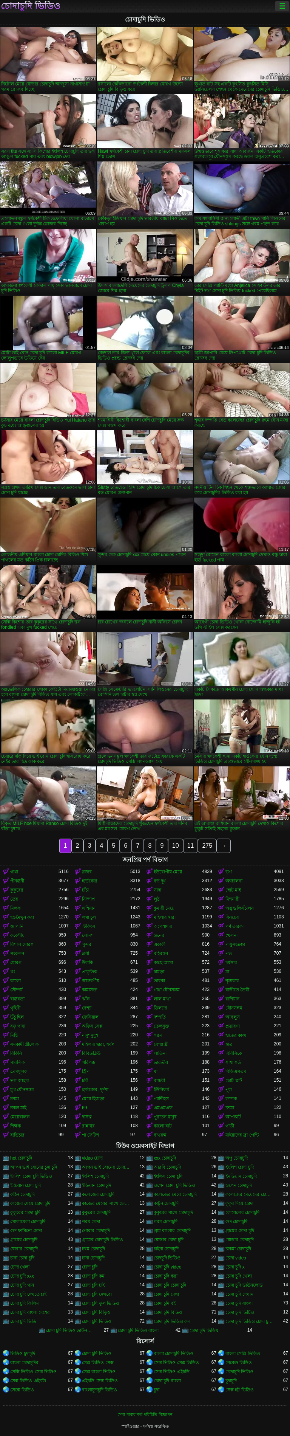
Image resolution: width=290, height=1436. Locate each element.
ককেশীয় (17, 935)
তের (14, 899)
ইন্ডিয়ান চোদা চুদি (25, 1185)
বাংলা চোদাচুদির (24, 1362)
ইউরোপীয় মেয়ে (168, 872)
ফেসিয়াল (90, 1017)
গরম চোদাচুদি (165, 1221)
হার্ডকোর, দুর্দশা (95, 1089)
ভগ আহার (19, 1080)
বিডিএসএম (235, 1071)
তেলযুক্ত (162, 1026)
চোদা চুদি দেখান (239, 1294)
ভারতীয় (161, 1062)
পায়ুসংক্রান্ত (235, 944)
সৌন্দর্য (16, 989)
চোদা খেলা (19, 1267)
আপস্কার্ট (233, 1117)
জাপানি (16, 926)
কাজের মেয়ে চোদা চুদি (30, 1203)
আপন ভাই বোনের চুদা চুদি (33, 1167)
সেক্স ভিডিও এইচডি (172, 1371)
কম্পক (231, 1098)
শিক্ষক (15, 1126)
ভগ (228, 872)
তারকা (159, 980)
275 (207, 845)
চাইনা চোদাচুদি (166, 1248)
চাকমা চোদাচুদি (238, 1248)
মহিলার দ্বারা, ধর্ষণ (98, 1044)
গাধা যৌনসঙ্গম (167, 989)
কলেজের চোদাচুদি (98, 1194)
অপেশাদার (163, 926)
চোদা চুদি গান (22, 1285)
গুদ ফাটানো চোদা (26, 1230)
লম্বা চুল (89, 917)
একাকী (159, 944)
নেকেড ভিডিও (238, 1362)
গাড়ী (229, 1126)
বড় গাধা (17, 1026)
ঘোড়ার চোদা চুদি (169, 1239)
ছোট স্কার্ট (233, 1080)
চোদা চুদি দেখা (166, 1294)
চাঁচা (85, 890)
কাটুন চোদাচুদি (166, 1203)
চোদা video (235, 1258)
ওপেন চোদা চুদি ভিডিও (174, 1185)
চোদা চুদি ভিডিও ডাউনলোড (70, 1330)
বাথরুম (160, 1135)
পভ (228, 953)
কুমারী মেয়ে (164, 908)
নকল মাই (18, 1107)
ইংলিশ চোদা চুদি (239, 1167)
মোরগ (16, 962)
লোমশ (88, 935)
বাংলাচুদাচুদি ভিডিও (99, 1390)
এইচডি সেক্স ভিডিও (100, 1380)
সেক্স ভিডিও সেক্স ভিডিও (176, 1362)
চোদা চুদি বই (165, 1303)
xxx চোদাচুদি (165, 1158)
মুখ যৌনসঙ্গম (22, 1089)
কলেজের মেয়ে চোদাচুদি (175, 1194)
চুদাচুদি (231, 1380)
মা (227, 971)
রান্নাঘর (88, 1126)
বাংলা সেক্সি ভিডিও (242, 1353)
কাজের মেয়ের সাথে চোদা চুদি (106, 1203)
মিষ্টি (14, 1035)
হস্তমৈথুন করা (22, 917)
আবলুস (232, 1017)
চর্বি (85, 1080)
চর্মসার (231, 962)
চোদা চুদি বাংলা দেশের (30, 1312)
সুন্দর (86, 944)
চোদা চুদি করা (165, 1276)
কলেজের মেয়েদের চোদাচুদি (249, 1194)
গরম (158, 1035)
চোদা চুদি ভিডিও (96, 1321)
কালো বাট (163, 1126)
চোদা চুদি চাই (93, 1285)
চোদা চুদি (89, 1267)
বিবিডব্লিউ (91, 1053)
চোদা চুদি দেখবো (97, 1294)
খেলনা (231, 935)
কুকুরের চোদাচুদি (96, 1212)
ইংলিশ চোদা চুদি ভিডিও (31, 1176)
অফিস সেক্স (92, 1026)
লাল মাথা (162, 999)
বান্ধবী (159, 1080)
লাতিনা (160, 1053)
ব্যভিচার (17, 1135)
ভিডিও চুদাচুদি (22, 1353)
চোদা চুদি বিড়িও (96, 1312)
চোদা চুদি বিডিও (168, 1312)
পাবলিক (17, 1062)
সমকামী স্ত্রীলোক (24, 1044)
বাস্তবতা (17, 999)
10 (175, 845)
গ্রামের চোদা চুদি (239, 1230)
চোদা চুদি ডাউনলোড (244, 1285)
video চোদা (92, 1158)
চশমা (14, 1098)
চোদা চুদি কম (93, 1276)
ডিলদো (160, 1008)
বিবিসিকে (233, 1053)
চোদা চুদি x (235, 1267)
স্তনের (159, 935)
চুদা (156, 1390)
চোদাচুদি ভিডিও (30, 6)
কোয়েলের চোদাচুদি (242, 1212)
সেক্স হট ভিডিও (239, 1390)
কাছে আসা (163, 962)
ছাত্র (229, 1044)
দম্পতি (160, 1017)
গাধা (14, 872)
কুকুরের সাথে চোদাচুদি (173, 1212)
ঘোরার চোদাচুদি (24, 1248)
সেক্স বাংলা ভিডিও (99, 1371)
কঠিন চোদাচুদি (22, 1194)
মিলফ (15, 908)
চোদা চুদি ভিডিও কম (172, 1321)
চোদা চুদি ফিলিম (24, 1303)
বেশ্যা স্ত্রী (161, 1044)
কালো (15, 980)
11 (190, 845)
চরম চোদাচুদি (93, 1248)
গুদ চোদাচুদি (236, 1221)
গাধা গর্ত (233, 1062)
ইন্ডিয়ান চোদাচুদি (96, 1185)
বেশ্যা (86, 1008)
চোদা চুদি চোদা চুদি (170, 1285)
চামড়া (159, 971)
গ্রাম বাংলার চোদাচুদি (172, 1230)
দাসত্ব (87, 1117)
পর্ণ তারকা (234, 926)
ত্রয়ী (85, 953)
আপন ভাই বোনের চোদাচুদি (106, 1167)
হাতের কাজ (235, 1035)
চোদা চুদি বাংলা (239, 1303)
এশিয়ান (89, 908)
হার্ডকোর (89, 881)
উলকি (87, 962)
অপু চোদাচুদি (236, 1158)
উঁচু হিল (17, 1017)
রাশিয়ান (232, 999)
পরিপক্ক (88, 1062)
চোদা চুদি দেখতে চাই (28, 1294)
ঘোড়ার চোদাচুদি (239, 1239)
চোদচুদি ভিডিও (167, 1258)
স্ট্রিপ (85, 1071)
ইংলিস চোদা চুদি (168, 1176)
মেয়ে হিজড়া (93, 1098)
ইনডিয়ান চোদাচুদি (241, 1176)
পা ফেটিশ (90, 1135)
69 (84, 1107)
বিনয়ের (232, 917)
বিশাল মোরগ (22, 944)
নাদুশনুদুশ (90, 1035)
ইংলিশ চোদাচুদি (95, 1176)
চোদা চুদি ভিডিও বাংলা (138, 1330)
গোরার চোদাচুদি (96, 1230)
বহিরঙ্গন (161, 953)
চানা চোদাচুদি (93, 1258)
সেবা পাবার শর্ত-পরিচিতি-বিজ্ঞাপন (145, 1414)
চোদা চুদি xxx (22, 1276)
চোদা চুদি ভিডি (23, 1321)
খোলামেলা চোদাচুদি (27, 1221)
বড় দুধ (160, 881)
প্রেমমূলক (18, 1071)
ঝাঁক (85, 999)
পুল (228, 1089)
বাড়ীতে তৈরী (237, 989)
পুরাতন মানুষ (165, 1117)
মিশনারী (232, 899)
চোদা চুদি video (167, 1267)
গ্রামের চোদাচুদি (23, 1239)
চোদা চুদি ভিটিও (239, 1312)
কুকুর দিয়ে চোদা (239, 1203)
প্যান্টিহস (161, 1098)
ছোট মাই (233, 890)
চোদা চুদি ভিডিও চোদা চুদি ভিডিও (249, 1321)
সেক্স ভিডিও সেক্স (98, 1362)
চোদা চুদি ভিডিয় (204, 1330)
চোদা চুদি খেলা (238, 1276)
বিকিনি (16, 1053)
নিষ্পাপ (88, 899)
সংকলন (17, 953)
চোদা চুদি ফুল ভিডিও (100, 1303)
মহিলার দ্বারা (165, 917)
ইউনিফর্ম (161, 1089)
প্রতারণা (232, 1026)
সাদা (157, 890)
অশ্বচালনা (233, 881)
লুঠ (156, 899)
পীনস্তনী (17, 881)
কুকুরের (16, 890)
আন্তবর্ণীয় (90, 980)
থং (12, 971)
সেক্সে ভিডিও (22, 1390)
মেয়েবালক (19, 1117)
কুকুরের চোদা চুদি (25, 1212)
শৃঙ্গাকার (232, 980)
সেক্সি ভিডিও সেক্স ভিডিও (33, 1371)
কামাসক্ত (89, 989)
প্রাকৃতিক (89, 971)
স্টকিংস (88, 926)
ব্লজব (87, 872)
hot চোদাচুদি (21, 1158)
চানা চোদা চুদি (22, 1258)
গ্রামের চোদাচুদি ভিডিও (102, 1239)
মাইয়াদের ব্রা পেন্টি (242, 1135)
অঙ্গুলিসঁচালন (239, 908)
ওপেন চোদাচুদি (238, 1185)
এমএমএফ (163, 1107)
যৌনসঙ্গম (233, 1008)
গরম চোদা (91, 1221)
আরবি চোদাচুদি (167, 1167)
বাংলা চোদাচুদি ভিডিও (173, 1353)
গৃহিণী (15, 1008)
